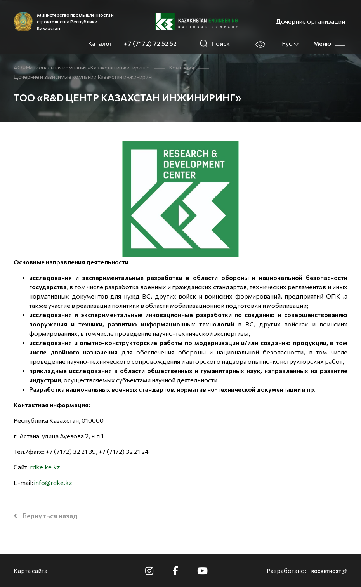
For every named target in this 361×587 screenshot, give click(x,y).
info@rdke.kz (53, 482)
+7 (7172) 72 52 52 (150, 43)
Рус (290, 43)
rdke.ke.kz (45, 467)
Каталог (100, 43)
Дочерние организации (310, 21)
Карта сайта (30, 570)
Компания (181, 67)
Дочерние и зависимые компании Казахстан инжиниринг (84, 76)
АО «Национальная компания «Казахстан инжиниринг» (82, 67)
